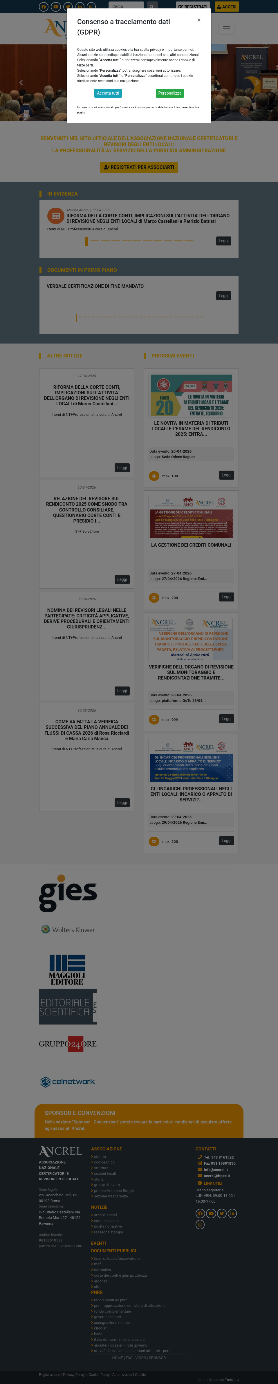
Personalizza (170, 93)
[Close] (198, 20)
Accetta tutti (108, 93)
